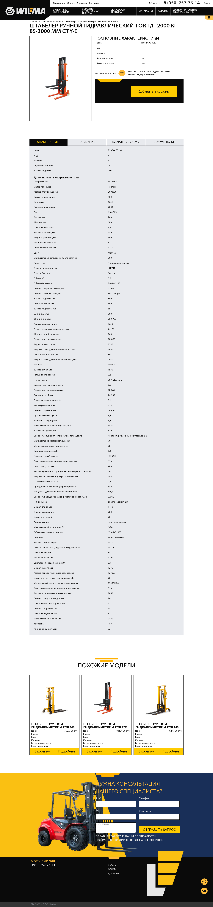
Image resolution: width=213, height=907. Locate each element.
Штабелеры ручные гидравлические (99, 22)
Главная (33, 22)
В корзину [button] (42, 751)
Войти (207, 3)
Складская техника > (52, 22)
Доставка (82, 3)
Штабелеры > (72, 22)
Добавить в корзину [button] (154, 91)
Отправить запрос (159, 829)
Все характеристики (105, 73)
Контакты (94, 3)
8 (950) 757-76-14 (182, 3)
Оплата (71, 3)
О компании (59, 3)
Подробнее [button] (67, 751)
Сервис (112, 865)
